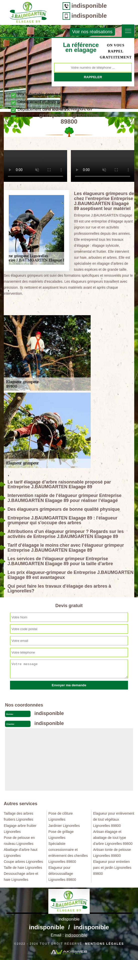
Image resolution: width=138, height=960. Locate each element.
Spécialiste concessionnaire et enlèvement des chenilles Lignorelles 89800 (68, 853)
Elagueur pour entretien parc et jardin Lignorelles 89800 (112, 868)
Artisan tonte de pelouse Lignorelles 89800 (112, 853)
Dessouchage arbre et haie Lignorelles (21, 877)
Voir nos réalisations (92, 31)
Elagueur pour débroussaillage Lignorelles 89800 (62, 874)
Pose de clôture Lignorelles (60, 816)
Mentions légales (104, 944)
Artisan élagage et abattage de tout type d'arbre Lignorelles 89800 (113, 838)
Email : (69, 935)
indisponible (89, 5)
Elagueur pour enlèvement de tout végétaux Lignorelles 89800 (113, 819)
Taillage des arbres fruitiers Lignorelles (18, 816)
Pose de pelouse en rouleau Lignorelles (19, 841)
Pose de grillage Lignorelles (60, 835)
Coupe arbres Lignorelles (23, 862)
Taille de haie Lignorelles (23, 868)
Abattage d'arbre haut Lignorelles (20, 853)
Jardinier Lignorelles (64, 826)
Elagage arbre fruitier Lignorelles (20, 829)
